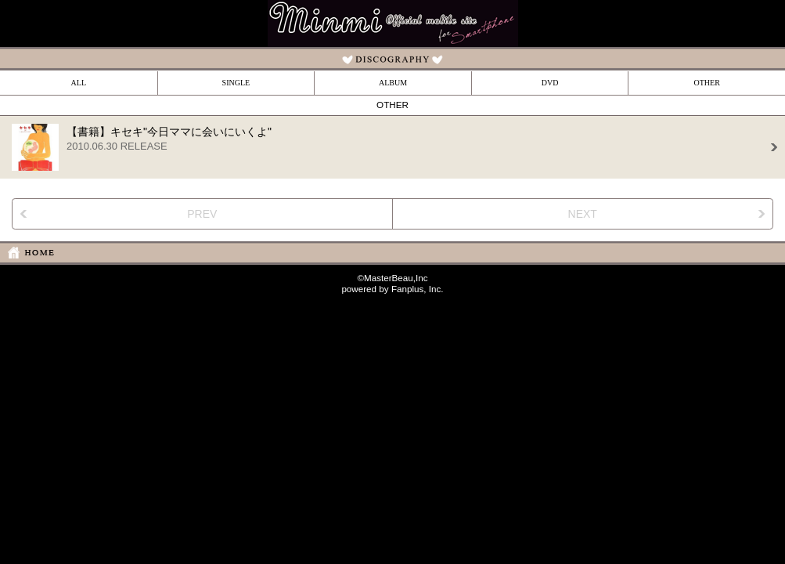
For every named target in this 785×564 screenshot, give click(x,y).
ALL (78, 82)
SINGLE (236, 82)
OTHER (707, 82)
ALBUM (393, 82)
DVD (550, 82)
